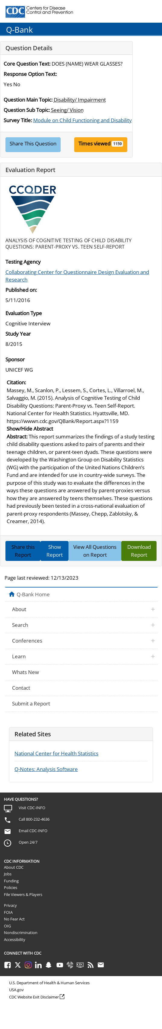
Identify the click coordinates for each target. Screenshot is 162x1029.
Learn (19, 656)
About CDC (14, 867)
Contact (21, 687)
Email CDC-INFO (33, 830)
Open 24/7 (28, 842)
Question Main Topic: (28, 99)
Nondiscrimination (20, 932)
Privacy (10, 905)
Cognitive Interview (27, 323)
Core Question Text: (27, 63)
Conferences (27, 640)
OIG (7, 926)
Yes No (12, 84)
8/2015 (13, 343)
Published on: (21, 289)
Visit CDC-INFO (32, 807)
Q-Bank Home (33, 594)
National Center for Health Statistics (56, 753)
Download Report (139, 550)
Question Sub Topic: (27, 109)
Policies (10, 887)
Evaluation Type (23, 313)
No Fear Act (14, 919)
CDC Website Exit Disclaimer (34, 997)
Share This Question (33, 143)
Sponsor (15, 359)
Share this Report (23, 550)
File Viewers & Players (23, 894)
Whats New (25, 672)
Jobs (7, 874)
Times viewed (94, 143)
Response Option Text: (30, 73)
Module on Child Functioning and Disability (82, 120)
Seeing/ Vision (67, 109)
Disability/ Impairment (80, 99)
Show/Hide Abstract (30, 428)
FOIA (8, 912)
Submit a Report (31, 703)
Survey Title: (18, 120)
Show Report (54, 550)
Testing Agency (23, 261)
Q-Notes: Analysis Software (46, 769)
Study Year (18, 333)
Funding (11, 881)
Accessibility (14, 939)
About (19, 609)
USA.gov (16, 989)
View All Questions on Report (94, 550)
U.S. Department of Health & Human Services (49, 982)
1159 (117, 143)
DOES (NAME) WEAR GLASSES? (87, 63)
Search (20, 624)
